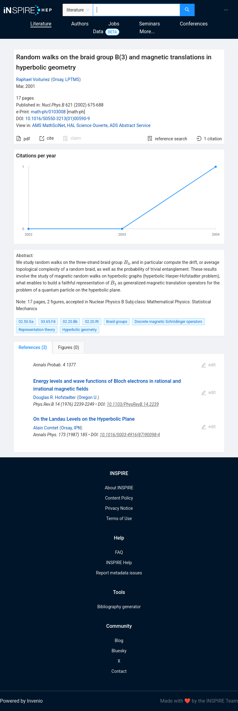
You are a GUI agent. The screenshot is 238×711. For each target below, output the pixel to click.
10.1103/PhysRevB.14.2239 (133, 404)
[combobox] (136, 10)
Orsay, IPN (71, 427)
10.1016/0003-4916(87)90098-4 (130, 434)
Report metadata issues (119, 572)
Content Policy (119, 498)
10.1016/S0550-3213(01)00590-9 (57, 118)
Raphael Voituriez (33, 79)
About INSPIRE (119, 487)
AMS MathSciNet (48, 125)
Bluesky (119, 650)
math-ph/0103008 (48, 111)
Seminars (149, 24)
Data (98, 31)
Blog (119, 640)
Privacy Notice (119, 508)
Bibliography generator (119, 606)
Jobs (113, 24)
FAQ (119, 552)
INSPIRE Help (119, 562)
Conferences (194, 24)
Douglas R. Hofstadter (54, 397)
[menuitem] (226, 10)
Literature (40, 24)
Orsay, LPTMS (65, 79)
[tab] (33, 347)
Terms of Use (119, 518)
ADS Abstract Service (130, 125)
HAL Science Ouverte (87, 125)
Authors (80, 24)
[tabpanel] (119, 403)
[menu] (217, 10)
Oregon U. (88, 397)
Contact (119, 671)
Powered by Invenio (21, 701)
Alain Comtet (45, 427)
